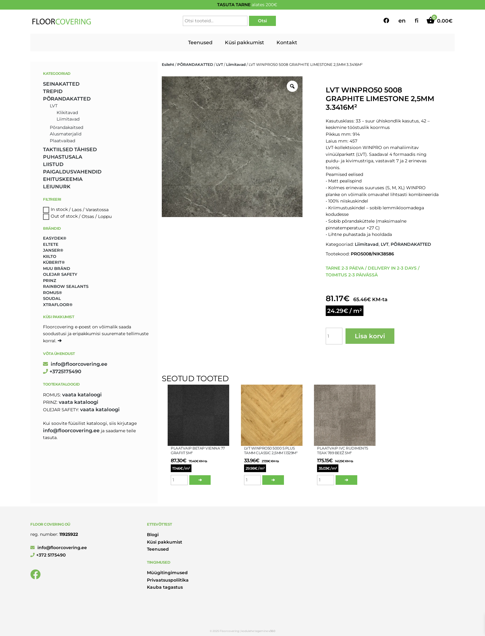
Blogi (153, 534)
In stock (59, 209)
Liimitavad (236, 64)
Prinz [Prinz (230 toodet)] (49, 280)
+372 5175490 (48, 555)
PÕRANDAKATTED (195, 64)
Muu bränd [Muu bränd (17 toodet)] (56, 268)
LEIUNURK (57, 187)
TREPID (52, 91)
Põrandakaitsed (66, 127)
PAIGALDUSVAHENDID (72, 172)
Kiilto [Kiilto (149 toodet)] (49, 256)
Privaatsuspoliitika (168, 580)
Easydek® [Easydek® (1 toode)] (54, 238)
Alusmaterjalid (65, 134)
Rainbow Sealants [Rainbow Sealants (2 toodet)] (65, 286)
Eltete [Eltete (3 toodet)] (50, 244)
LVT (219, 64)
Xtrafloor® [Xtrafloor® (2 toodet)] (57, 304)
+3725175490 (62, 371)
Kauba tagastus (165, 587)
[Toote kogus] (334, 336)
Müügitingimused (167, 572)
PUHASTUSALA (62, 157)
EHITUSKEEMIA (63, 179)
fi (416, 20)
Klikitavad (67, 112)
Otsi (262, 20)
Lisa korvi (370, 336)
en (402, 20)
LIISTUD (53, 164)
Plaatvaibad (62, 140)
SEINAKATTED (61, 84)
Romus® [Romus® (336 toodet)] (52, 292)
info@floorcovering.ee (75, 364)
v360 (271, 631)
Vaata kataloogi (82, 395)
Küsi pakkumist (244, 42)
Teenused (200, 42)
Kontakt (287, 42)
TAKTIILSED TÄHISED (70, 149)
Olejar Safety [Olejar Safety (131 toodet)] (60, 274)
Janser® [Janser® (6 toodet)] (53, 250)
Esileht (168, 64)
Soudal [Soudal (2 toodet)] (52, 298)
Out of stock (64, 216)
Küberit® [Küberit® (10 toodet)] (54, 262)
